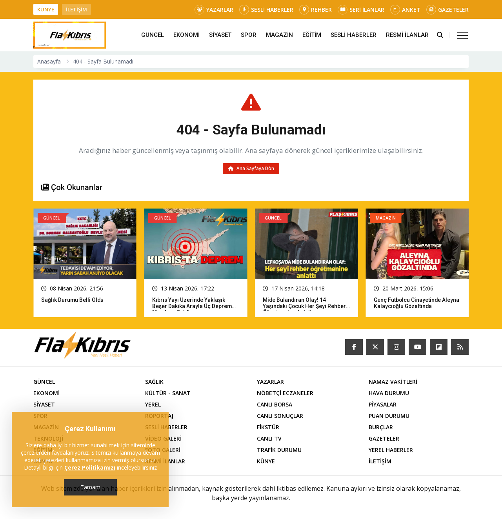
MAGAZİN (279, 34)
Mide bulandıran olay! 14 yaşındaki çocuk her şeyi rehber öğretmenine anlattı (305, 307)
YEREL (153, 405)
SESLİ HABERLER (266, 10)
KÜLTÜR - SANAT (168, 393)
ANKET (405, 10)
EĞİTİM (311, 34)
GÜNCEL (152, 34)
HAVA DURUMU (389, 393)
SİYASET (220, 34)
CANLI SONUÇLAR (280, 416)
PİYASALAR (383, 405)
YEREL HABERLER (391, 450)
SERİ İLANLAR (361, 10)
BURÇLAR (381, 428)
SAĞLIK (154, 382)
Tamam (90, 487)
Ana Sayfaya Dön (251, 168)
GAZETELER (447, 10)
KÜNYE (45, 9)
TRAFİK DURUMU (279, 450)
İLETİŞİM (76, 9)
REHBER (315, 10)
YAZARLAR (214, 10)
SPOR (248, 34)
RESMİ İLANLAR (407, 34)
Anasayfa (49, 61)
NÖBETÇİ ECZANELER (285, 393)
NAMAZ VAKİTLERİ (393, 382)
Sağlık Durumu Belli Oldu (72, 301)
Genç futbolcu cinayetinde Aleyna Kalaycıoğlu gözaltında (417, 304)
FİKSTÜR (268, 428)
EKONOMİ (186, 34)
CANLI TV (269, 439)
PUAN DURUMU (389, 416)
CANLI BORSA (274, 405)
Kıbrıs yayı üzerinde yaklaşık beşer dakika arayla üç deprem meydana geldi (192, 307)
